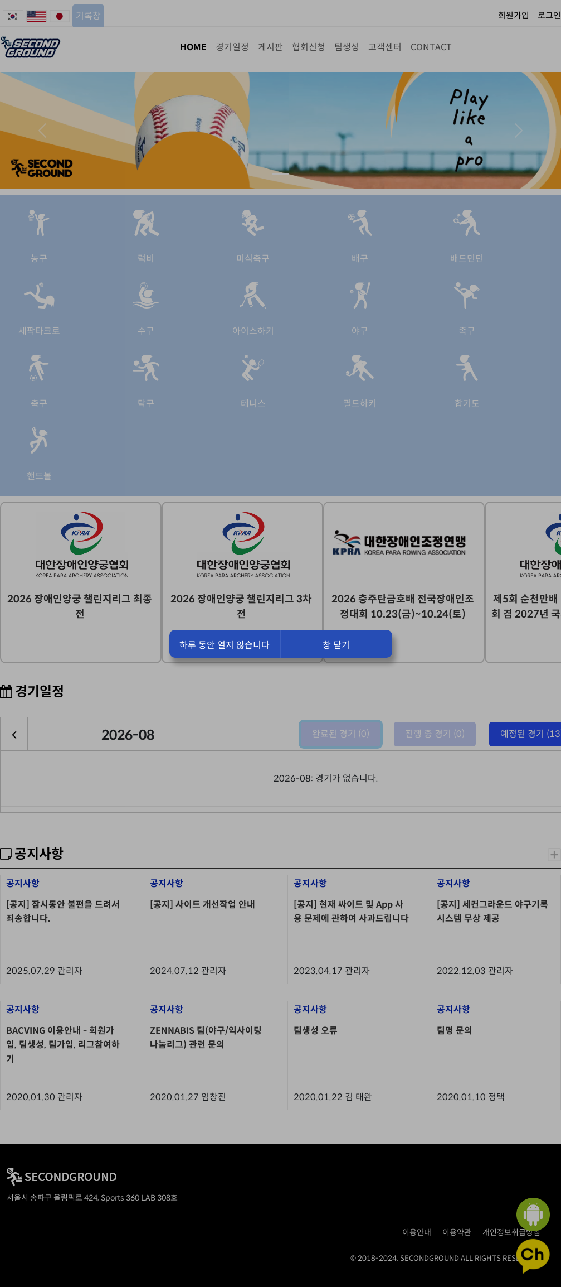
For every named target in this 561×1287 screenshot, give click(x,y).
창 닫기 (336, 645)
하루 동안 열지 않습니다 (224, 645)
